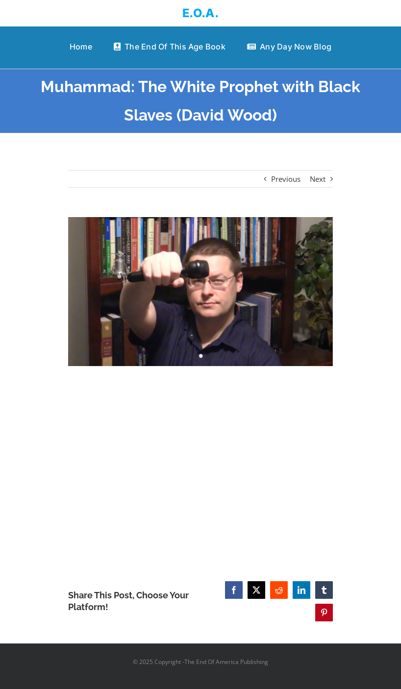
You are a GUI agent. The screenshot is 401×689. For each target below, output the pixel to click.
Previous (286, 179)
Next (318, 179)
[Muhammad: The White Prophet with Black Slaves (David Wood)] (200, 291)
